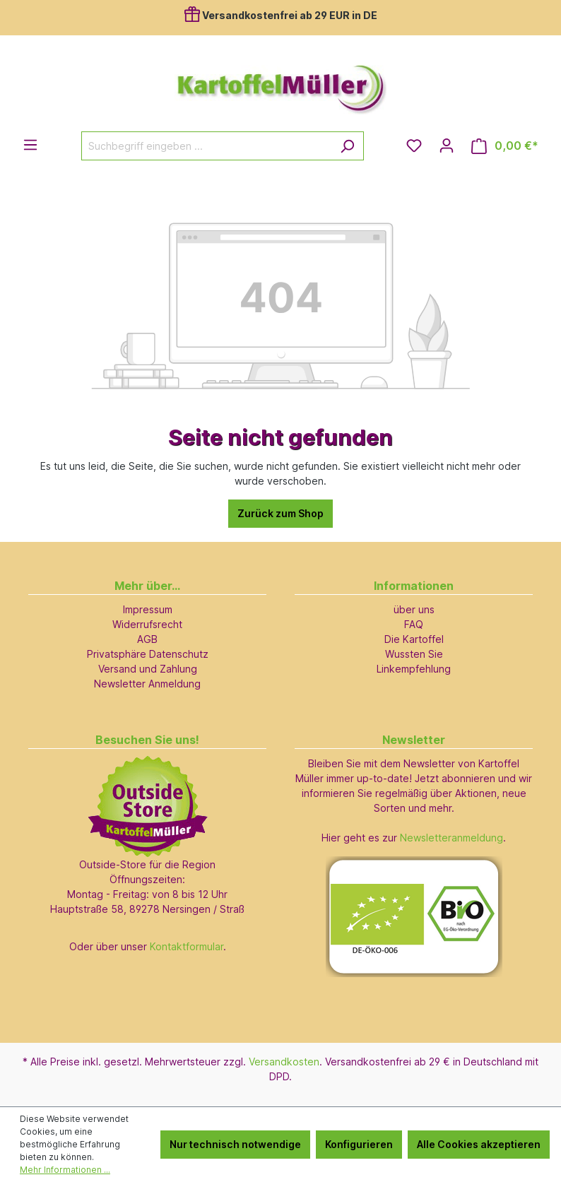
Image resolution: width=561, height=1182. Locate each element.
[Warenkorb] (505, 146)
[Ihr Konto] (446, 145)
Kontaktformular (186, 946)
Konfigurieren (359, 1144)
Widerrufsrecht (147, 624)
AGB (147, 639)
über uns (414, 609)
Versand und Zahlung (147, 669)
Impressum (147, 609)
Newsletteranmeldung (451, 838)
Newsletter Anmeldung (147, 684)
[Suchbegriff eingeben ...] (206, 145)
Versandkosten (284, 1062)
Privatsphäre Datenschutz (147, 654)
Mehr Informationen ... (65, 1169)
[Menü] (30, 144)
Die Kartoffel (414, 639)
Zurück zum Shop (280, 513)
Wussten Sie (414, 654)
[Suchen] (347, 145)
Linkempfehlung (414, 669)
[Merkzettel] (414, 145)
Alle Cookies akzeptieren (479, 1144)
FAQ (413, 624)
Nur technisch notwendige (235, 1144)
